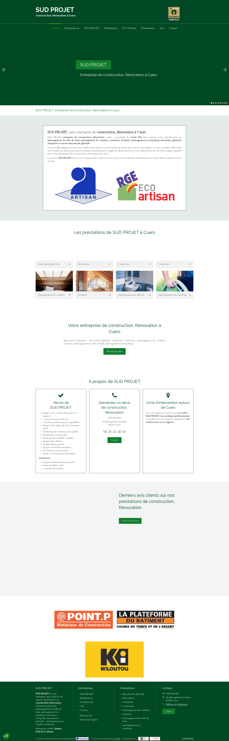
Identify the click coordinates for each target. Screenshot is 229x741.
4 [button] (218, 103)
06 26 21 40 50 (114, 432)
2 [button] (213, 103)
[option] (114, 69)
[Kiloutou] (114, 660)
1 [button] (211, 103)
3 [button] (216, 103)
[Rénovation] (94, 254)
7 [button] (224, 103)
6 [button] (222, 103)
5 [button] (220, 103)
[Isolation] (94, 285)
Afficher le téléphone (177, 704)
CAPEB (117, 738)
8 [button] (227, 103)
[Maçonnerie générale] (54, 254)
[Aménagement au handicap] (174, 285)
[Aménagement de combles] (54, 285)
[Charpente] (134, 254)
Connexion (187, 738)
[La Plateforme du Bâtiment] (145, 619)
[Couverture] (174, 254)
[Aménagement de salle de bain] (134, 285)
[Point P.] (83, 619)
